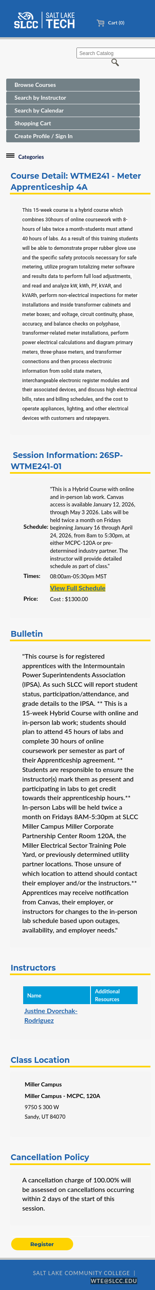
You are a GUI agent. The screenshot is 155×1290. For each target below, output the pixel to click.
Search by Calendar (39, 110)
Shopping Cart (32, 123)
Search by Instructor (40, 97)
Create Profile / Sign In (43, 135)
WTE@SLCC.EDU (114, 1281)
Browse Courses (35, 84)
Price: (31, 598)
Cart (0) (110, 22)
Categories (31, 156)
